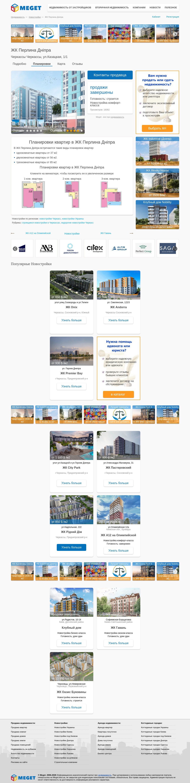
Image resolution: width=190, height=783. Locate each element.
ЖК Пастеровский (118, 466)
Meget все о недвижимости (23, 776)
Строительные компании (65, 760)
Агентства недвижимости (22, 752)
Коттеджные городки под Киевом (156, 734)
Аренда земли (104, 743)
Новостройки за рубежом (66, 756)
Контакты (15, 756)
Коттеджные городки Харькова (155, 747)
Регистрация (172, 17)
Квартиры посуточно (107, 730)
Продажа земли (18, 739)
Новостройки (35, 17)
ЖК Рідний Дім (71, 530)
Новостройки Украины (64, 726)
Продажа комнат (18, 730)
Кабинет (156, 17)
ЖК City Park (71, 466)
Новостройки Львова (63, 752)
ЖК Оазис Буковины (71, 690)
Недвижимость (18, 17)
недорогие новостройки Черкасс (77, 221)
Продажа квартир (19, 726)
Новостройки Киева (63, 730)
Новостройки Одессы (64, 743)
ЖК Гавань (106, 232)
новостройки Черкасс (50, 217)
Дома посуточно (105, 739)
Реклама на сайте (19, 760)
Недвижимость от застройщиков (70, 7)
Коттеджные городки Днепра (154, 739)
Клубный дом (71, 626)
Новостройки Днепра (64, 739)
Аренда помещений (107, 747)
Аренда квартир (105, 726)
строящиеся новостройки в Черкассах (41, 221)
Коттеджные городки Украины (154, 726)
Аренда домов (104, 734)
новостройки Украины (73, 217)
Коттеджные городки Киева (153, 730)
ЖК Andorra (118, 305)
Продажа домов (18, 734)
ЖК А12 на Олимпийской (38, 232)
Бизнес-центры (105, 752)
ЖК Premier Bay (71, 371)
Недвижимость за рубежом (23, 747)
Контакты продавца (110, 73)
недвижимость (117, 115)
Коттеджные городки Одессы (154, 743)
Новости (155, 7)
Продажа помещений (21, 743)
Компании (139, 7)
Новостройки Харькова (65, 747)
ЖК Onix (71, 305)
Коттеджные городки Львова (154, 752)
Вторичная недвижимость (112, 7)
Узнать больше (71, 318)
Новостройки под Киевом (66, 734)
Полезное (171, 7)
